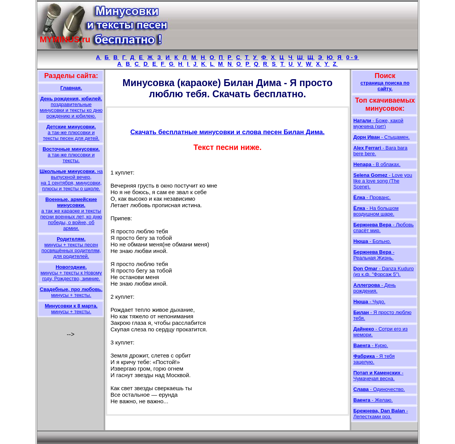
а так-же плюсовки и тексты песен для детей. (71, 132)
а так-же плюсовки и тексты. (71, 154)
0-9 (352, 57)
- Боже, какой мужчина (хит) (378, 123)
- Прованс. (372, 197)
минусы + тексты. (71, 292)
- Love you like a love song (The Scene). (382, 181)
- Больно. (372, 241)
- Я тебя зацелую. (374, 359)
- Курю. (370, 345)
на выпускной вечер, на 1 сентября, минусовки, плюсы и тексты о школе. (71, 179)
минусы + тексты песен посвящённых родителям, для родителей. (71, 247)
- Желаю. (373, 400)
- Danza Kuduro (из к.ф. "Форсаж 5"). (383, 271)
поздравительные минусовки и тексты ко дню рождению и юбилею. (71, 107)
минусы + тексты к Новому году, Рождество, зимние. (71, 272)
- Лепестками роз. (380, 413)
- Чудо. (369, 301)
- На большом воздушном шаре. (376, 211)
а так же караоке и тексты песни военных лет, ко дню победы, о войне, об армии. (71, 213)
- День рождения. (374, 288)
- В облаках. (377, 164)
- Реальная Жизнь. (373, 255)
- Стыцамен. (381, 137)
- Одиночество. (379, 389)
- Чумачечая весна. (378, 375)
